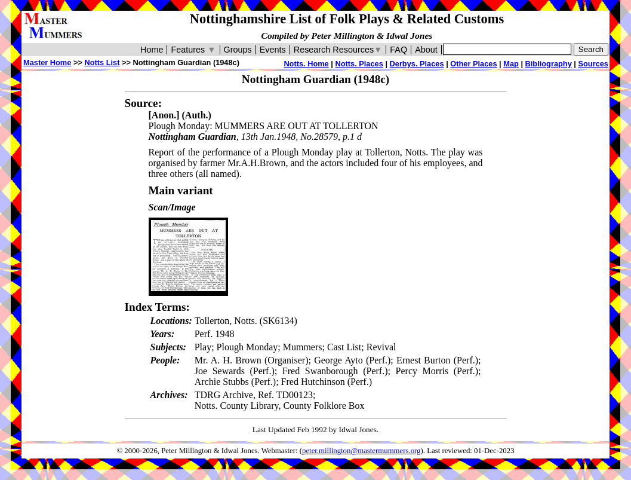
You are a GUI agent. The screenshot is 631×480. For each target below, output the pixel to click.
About (426, 49)
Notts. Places (359, 63)
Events (273, 49)
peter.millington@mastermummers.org (361, 451)
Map (511, 63)
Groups (238, 49)
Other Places (473, 63)
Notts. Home (306, 63)
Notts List (101, 62)
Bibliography (548, 63)
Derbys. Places (417, 63)
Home (151, 49)
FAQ (398, 49)
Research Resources (338, 49)
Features (193, 49)
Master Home (47, 62)
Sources (593, 63)
